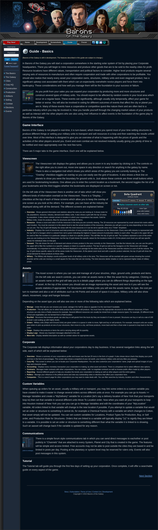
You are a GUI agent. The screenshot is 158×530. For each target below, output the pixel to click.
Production (10, 92)
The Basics (10, 73)
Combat (9, 104)
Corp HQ (10, 85)
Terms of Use (86, 492)
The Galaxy (11, 77)
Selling (9, 100)
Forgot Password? (11, 66)
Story (66, 492)
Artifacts (9, 96)
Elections (10, 107)
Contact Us (96, 492)
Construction (11, 88)
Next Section (145, 476)
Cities (8, 81)
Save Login (12, 63)
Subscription (74, 492)
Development (107, 492)
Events (9, 111)
